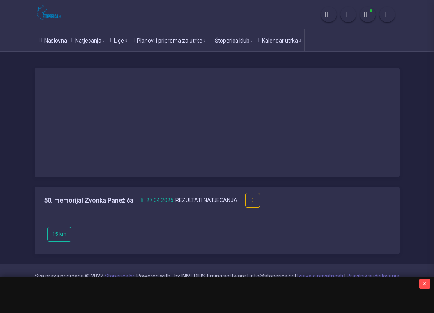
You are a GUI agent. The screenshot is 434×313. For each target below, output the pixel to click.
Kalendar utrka (279, 40)
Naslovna (53, 40)
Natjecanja (87, 40)
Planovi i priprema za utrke (169, 40)
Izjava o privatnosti (320, 276)
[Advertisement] (217, 122)
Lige (118, 40)
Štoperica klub (231, 40)
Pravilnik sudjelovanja (373, 276)
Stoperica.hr (119, 276)
